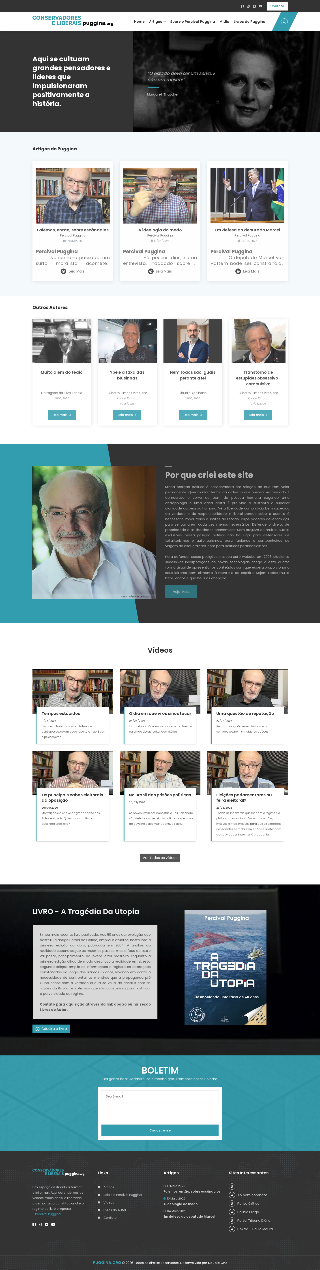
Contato (277, 6)
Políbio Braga (244, 1212)
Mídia (224, 21)
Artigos (155, 21)
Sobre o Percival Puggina (192, 21)
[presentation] (135, 1113)
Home (139, 21)
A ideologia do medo (180, 1204)
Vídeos (108, 1202)
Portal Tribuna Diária (250, 1220)
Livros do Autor (114, 1210)
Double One (217, 1263)
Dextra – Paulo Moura (251, 1229)
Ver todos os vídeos (160, 857)
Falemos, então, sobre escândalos (192, 1191)
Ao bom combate (248, 1195)
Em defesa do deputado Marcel (189, 1216)
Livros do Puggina (249, 21)
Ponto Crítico (244, 1203)
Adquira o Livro (51, 1028)
